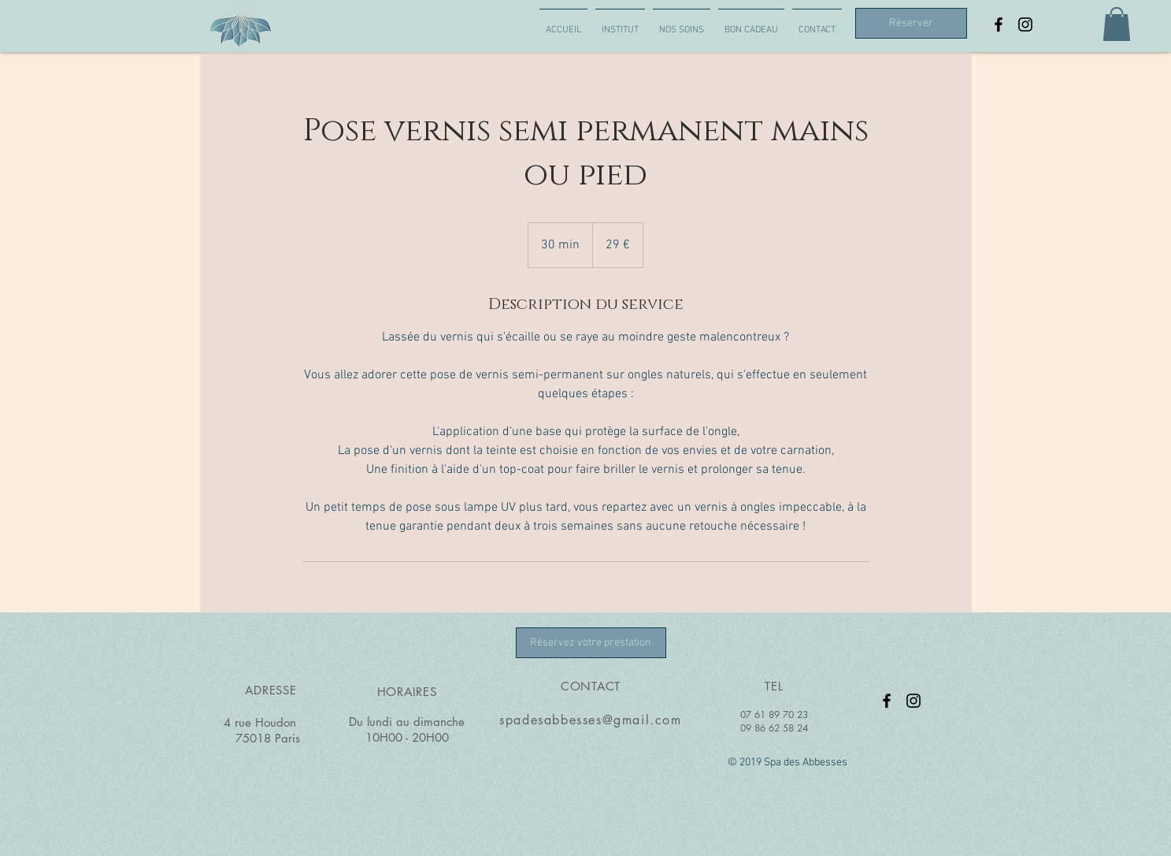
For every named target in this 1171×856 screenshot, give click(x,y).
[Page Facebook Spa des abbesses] (998, 24)
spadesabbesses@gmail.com (590, 720)
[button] (1116, 24)
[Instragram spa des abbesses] (1025, 24)
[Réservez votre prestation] (591, 642)
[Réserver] (911, 23)
